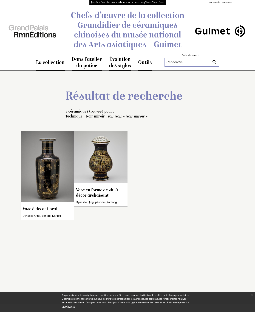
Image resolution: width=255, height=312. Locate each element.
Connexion (227, 2)
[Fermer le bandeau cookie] (252, 295)
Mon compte (214, 2)
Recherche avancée (192, 55)
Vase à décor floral (39, 209)
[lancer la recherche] (214, 62)
